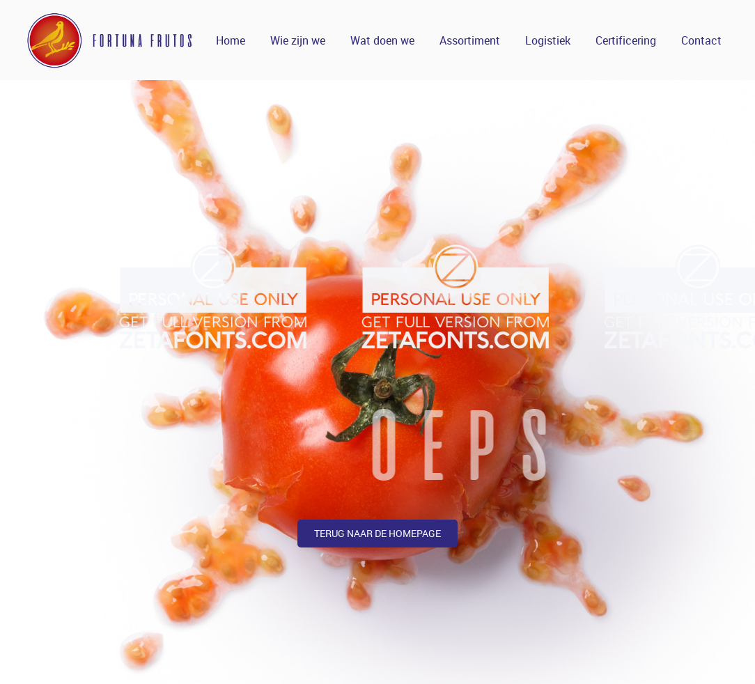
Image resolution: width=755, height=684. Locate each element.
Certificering (626, 40)
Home (230, 40)
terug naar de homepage (377, 533)
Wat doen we (382, 40)
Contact (701, 40)
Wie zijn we (297, 40)
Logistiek (547, 40)
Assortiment (469, 40)
